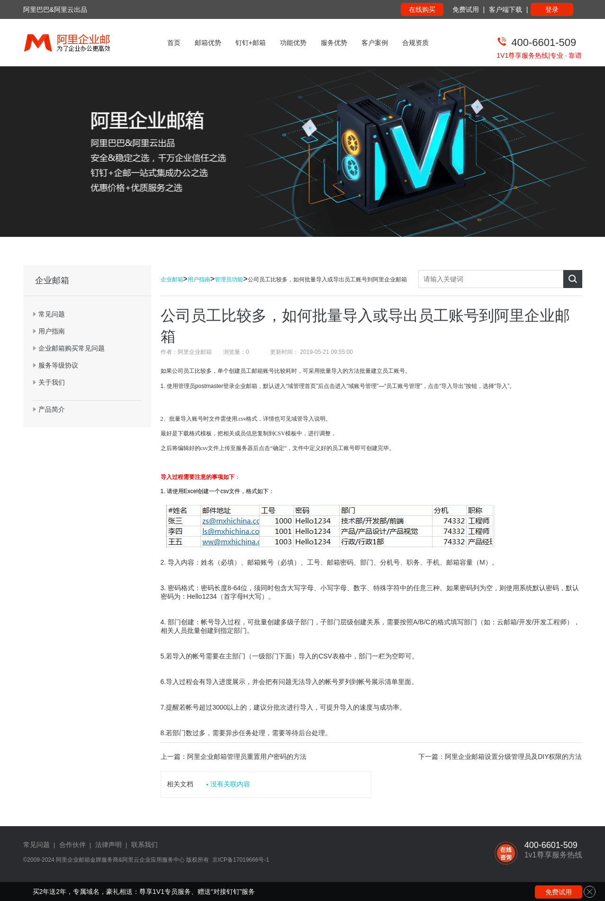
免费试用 (465, 9)
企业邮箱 (172, 279)
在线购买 (422, 9)
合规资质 (415, 42)
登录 (552, 9)
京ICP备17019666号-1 (240, 859)
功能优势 (293, 42)
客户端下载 (505, 9)
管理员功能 (229, 279)
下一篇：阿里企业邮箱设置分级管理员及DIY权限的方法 (500, 756)
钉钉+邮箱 (250, 42)
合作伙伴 (72, 844)
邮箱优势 (208, 42)
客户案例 (374, 42)
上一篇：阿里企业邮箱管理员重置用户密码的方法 (234, 756)
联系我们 (144, 844)
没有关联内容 (230, 784)
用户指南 (199, 279)
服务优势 (334, 42)
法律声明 (108, 844)
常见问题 (36, 844)
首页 (174, 42)
